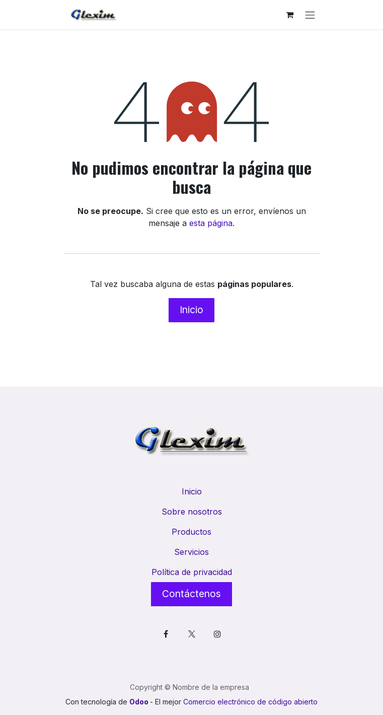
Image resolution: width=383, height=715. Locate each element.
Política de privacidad (191, 572)
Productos (191, 532)
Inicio (191, 310)
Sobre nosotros (192, 512)
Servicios (191, 552)
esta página (211, 223)
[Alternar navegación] (310, 14)
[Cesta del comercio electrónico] (290, 15)
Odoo (139, 701)
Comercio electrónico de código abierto (250, 701)
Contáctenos (191, 594)
